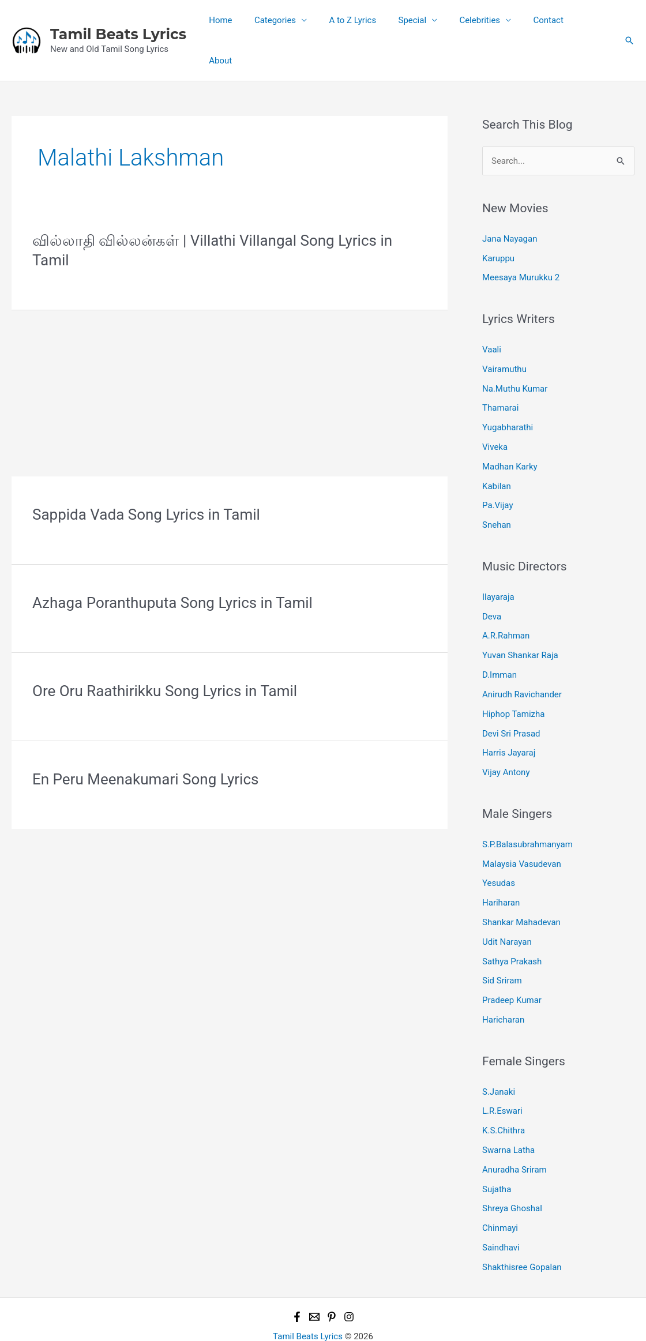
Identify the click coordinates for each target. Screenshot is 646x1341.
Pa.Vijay (497, 472)
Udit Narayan (507, 908)
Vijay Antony (505, 738)
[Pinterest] (331, 1282)
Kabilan (496, 453)
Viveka (495, 413)
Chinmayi (500, 1193)
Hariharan (501, 868)
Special (422, 23)
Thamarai (500, 375)
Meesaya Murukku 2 (520, 244)
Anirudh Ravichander (522, 660)
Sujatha (496, 1155)
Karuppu (498, 225)
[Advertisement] (230, 357)
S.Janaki (498, 1057)
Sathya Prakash (512, 927)
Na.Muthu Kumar (514, 355)
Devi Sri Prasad (511, 699)
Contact (549, 23)
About (592, 23)
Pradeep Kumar (512, 966)
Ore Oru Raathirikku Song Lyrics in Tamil (164, 657)
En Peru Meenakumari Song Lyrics (145, 745)
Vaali (491, 316)
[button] (629, 23)
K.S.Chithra (503, 1096)
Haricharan (503, 986)
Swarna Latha (508, 1115)
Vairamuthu (504, 335)
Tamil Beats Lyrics (118, 17)
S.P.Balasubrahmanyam (527, 810)
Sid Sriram (501, 946)
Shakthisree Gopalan (522, 1232)
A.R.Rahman (505, 602)
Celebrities (484, 23)
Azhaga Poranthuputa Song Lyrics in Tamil (172, 569)
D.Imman (499, 641)
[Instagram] (349, 1282)
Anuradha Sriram (514, 1135)
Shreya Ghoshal (512, 1174)
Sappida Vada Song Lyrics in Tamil (146, 481)
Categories (294, 23)
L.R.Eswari (502, 1077)
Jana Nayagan (509, 205)
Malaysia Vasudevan (521, 830)
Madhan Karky (510, 433)
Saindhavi (501, 1213)
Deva (491, 582)
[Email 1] (314, 1282)
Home (244, 23)
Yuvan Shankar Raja (520, 622)
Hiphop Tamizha (513, 680)
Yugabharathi (507, 394)
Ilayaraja (498, 563)
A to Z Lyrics (367, 23)
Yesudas (498, 849)
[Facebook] (297, 1282)
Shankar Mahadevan (521, 888)
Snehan (496, 491)
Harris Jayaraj (508, 719)
